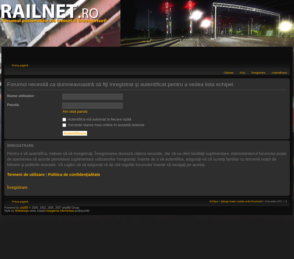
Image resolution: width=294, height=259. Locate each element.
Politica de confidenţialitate (74, 174)
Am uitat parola (74, 111)
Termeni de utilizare (26, 174)
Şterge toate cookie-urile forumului (242, 201)
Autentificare (279, 72)
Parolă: (13, 105)
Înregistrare (258, 72)
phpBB (24, 207)
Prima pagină (20, 65)
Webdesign (22, 210)
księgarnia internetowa (60, 210)
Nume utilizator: (21, 96)
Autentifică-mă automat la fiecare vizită (96, 119)
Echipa (214, 201)
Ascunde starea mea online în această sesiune (103, 125)
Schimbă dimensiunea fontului (283, 64)
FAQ (242, 72)
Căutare (229, 72)
